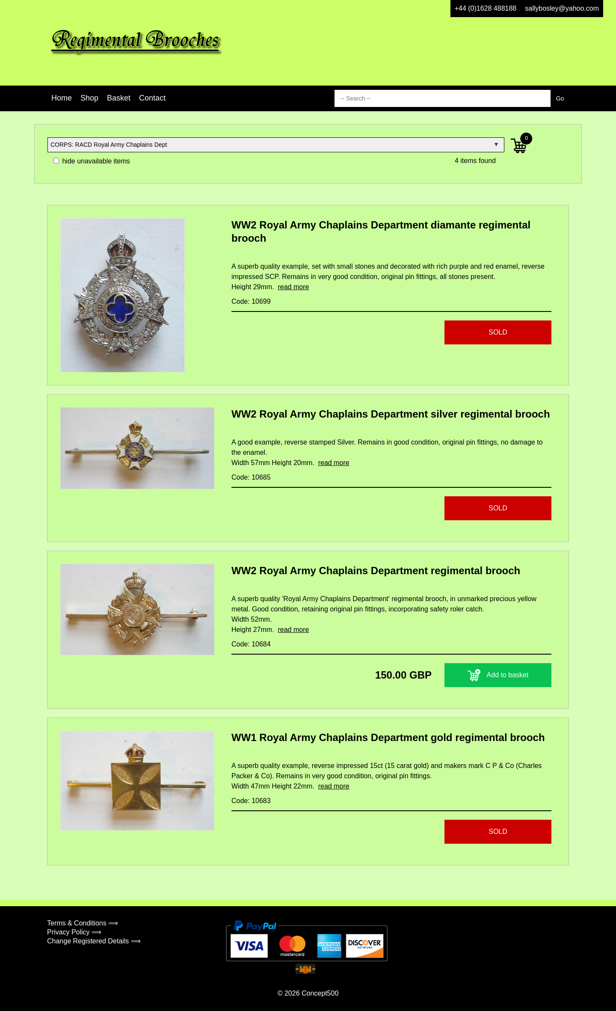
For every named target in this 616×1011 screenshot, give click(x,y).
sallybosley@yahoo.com (562, 8)
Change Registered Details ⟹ (94, 941)
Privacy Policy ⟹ (74, 932)
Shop (89, 98)
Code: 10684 (251, 644)
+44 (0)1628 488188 (486, 8)
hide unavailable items (91, 161)
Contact (152, 98)
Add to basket (498, 675)
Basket (118, 98)
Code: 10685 (251, 477)
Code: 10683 (251, 800)
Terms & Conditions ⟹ (82, 923)
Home (61, 98)
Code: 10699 (251, 301)
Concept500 (320, 993)
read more (293, 287)
